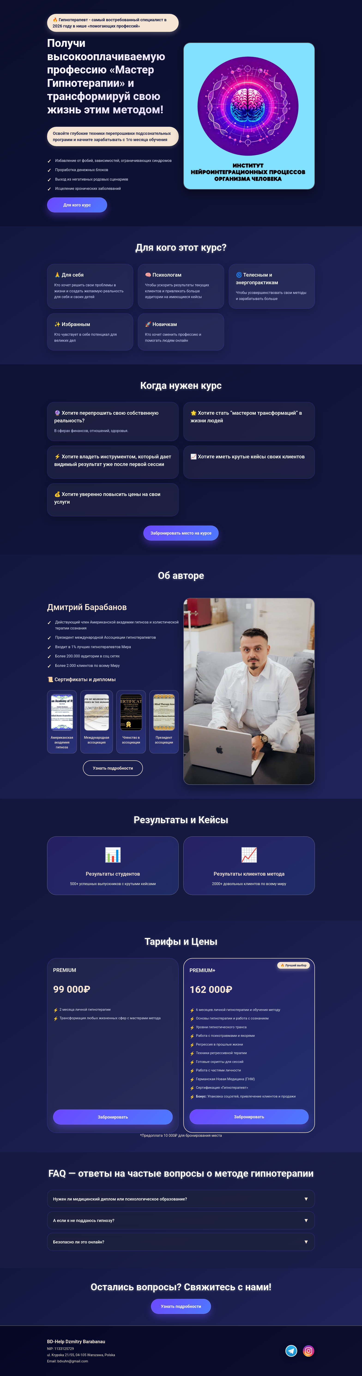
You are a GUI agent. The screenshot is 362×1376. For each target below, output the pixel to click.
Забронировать (113, 1117)
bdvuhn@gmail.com (72, 1361)
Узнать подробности (113, 768)
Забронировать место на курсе (181, 533)
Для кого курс (77, 205)
